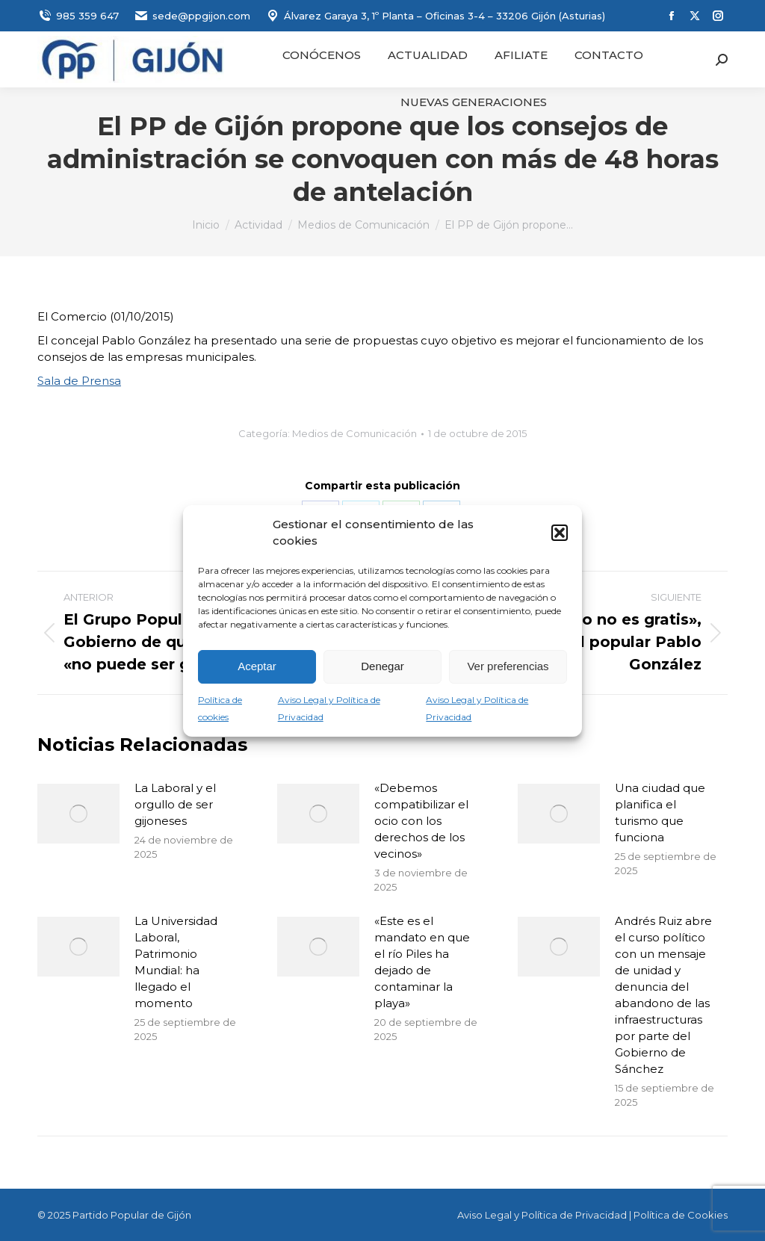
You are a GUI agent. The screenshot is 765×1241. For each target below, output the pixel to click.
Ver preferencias (507, 666)
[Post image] (78, 814)
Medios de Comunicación (354, 433)
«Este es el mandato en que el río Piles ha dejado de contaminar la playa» (422, 962)
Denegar (382, 666)
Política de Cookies (681, 1215)
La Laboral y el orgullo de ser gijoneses (175, 804)
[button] (559, 532)
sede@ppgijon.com (192, 16)
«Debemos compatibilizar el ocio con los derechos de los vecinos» (421, 821)
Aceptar (257, 666)
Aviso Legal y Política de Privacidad (542, 1215)
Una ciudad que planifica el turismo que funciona (660, 812)
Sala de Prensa (79, 381)
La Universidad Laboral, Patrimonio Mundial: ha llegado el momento (175, 962)
